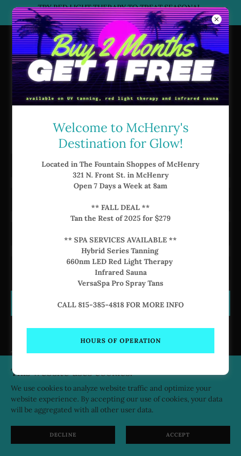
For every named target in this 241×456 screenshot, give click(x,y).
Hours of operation (120, 341)
